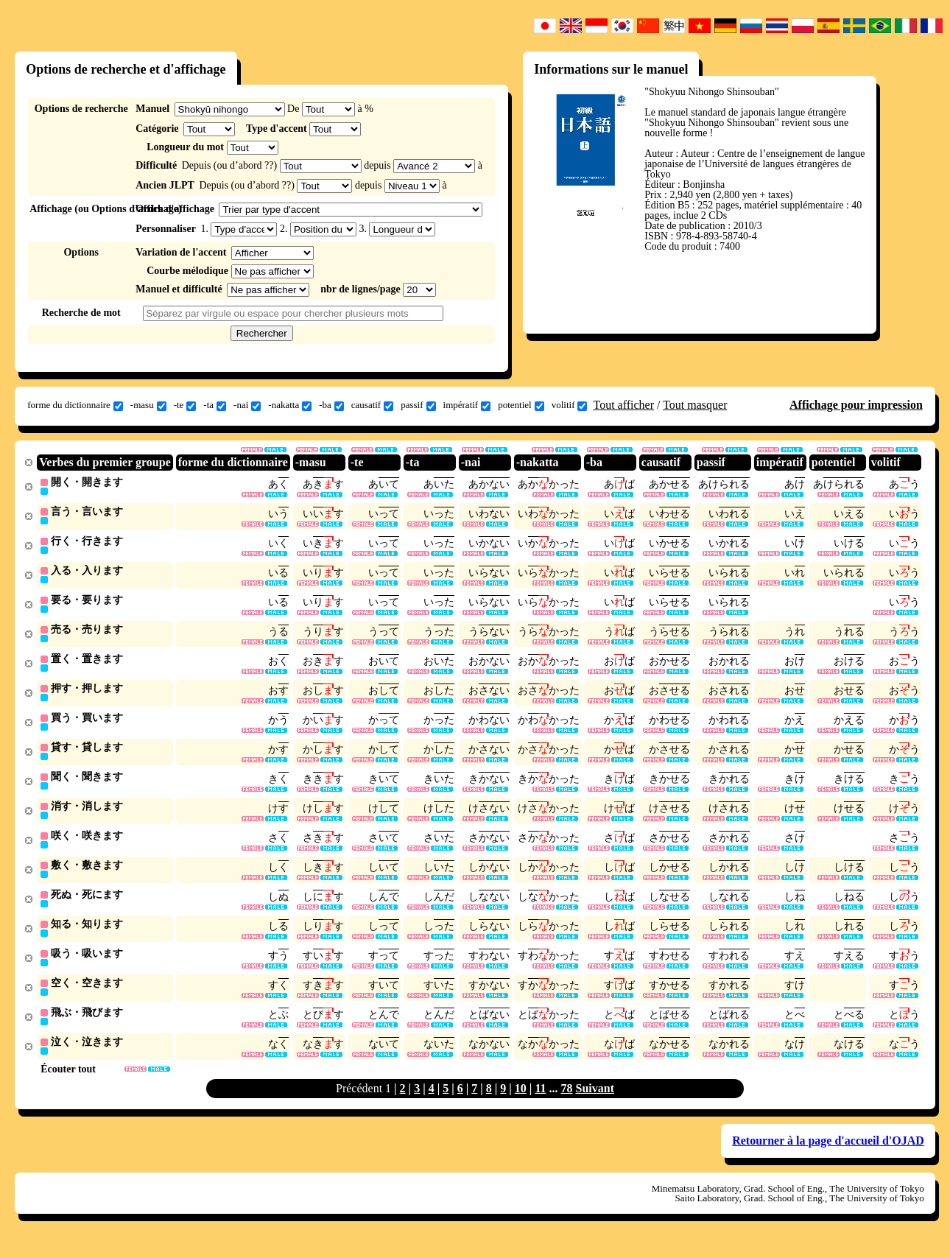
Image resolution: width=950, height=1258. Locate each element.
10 (521, 1103)
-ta (214, 405)
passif (418, 405)
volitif (570, 405)
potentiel (521, 405)
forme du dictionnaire (75, 405)
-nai (247, 405)
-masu (148, 405)
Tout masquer (695, 404)
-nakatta (290, 405)
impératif (467, 405)
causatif (372, 405)
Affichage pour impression (856, 404)
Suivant (595, 1103)
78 (567, 1103)
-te (185, 405)
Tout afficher (623, 404)
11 (540, 1103)
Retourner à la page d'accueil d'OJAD (828, 1155)
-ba (331, 405)
